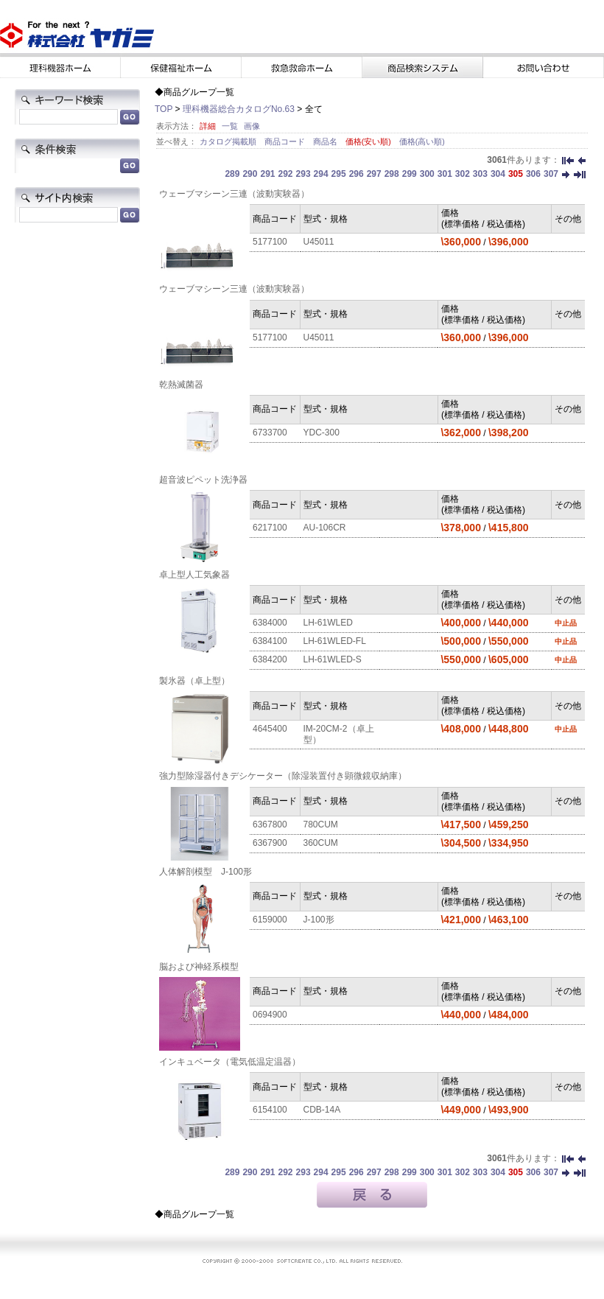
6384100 (270, 641)
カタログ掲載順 (229, 141)
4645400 (270, 729)
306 (533, 174)
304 (498, 174)
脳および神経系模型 (199, 967)
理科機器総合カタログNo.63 (239, 109)
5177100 (270, 242)
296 (356, 174)
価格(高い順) (422, 141)
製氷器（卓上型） (194, 681)
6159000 (270, 919)
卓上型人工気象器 (194, 575)
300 (427, 174)
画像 (252, 126)
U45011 (318, 242)
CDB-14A (322, 1109)
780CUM (320, 824)
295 (338, 174)
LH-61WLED (328, 622)
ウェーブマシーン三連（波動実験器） (234, 194)
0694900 (270, 1014)
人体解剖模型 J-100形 (205, 871)
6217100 (270, 527)
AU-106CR (324, 527)
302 (462, 174)
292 (285, 174)
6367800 (270, 824)
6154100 (270, 1109)
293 (303, 174)
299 (409, 174)
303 (480, 174)
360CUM (320, 843)
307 (551, 174)
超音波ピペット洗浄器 (203, 480)
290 (249, 174)
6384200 (270, 659)
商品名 (326, 141)
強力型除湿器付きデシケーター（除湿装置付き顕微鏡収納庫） (283, 776)
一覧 (230, 126)
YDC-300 (321, 432)
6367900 (270, 843)
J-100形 (318, 919)
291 (267, 174)
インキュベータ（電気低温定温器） (230, 1062)
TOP (163, 109)
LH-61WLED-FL (334, 641)
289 (232, 174)
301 (445, 174)
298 (391, 174)
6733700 (270, 432)
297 (374, 174)
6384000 (270, 622)
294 (321, 174)
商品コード (285, 141)
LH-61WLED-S (332, 659)
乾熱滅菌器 (181, 384)
